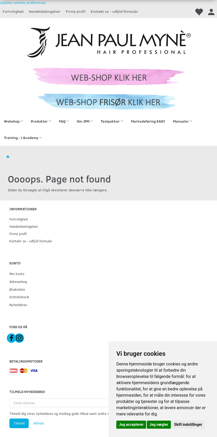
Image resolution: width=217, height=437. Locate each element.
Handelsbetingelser (45, 11)
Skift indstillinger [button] (188, 424)
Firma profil (76, 11)
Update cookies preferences (23, 2)
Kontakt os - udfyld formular (114, 11)
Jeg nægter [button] (158, 424)
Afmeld (38, 423)
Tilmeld (19, 423)
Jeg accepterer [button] (131, 424)
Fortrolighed (13, 11)
